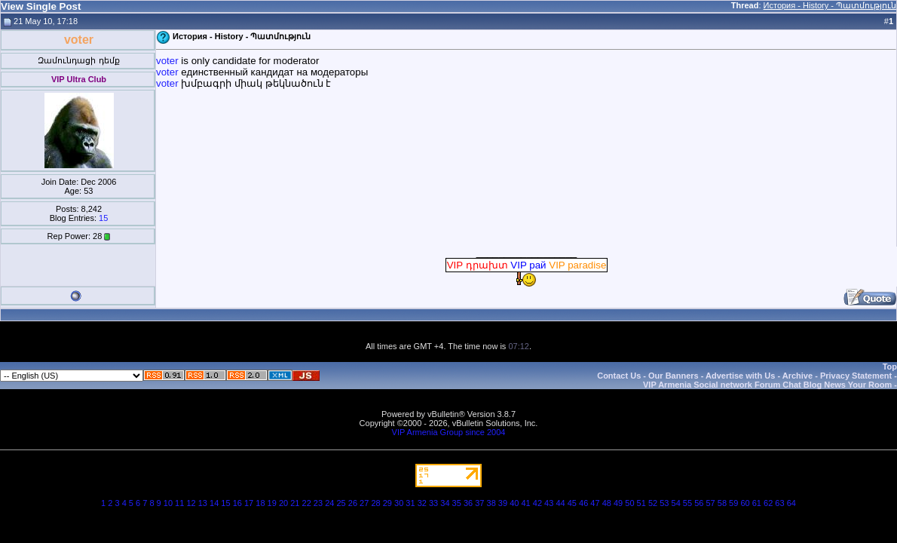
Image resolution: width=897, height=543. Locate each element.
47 (594, 503)
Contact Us (619, 375)
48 (606, 503)
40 (514, 503)
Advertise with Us (740, 375)
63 (779, 503)
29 (387, 503)
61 (756, 503)
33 (433, 503)
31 (410, 503)
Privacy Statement (856, 375)
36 (468, 503)
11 (179, 503)
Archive (797, 375)
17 (248, 503)
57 (710, 503)
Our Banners (673, 375)
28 (375, 503)
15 (103, 217)
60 (744, 503)
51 (641, 503)
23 (318, 503)
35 (456, 503)
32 (422, 503)
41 (525, 503)
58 (722, 503)
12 (190, 503)
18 (260, 503)
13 (202, 503)
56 (698, 503)
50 (629, 503)
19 (272, 503)
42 (537, 503)
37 (479, 503)
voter (168, 60)
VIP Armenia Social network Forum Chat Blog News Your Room (767, 384)
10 (168, 503)
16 (237, 503)
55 (687, 503)
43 (548, 503)
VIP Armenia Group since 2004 (449, 432)
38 (491, 503)
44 (560, 503)
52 (652, 503)
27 (364, 503)
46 (583, 503)
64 (791, 503)
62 (768, 503)
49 (618, 503)
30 (398, 503)
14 (214, 503)
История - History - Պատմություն (830, 5)
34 (444, 503)
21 (294, 503)
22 (306, 503)
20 (283, 503)
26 (352, 503)
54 (676, 503)
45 (572, 503)
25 (340, 503)
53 (664, 503)
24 (329, 503)
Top (890, 366)
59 (733, 503)
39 (502, 503)
